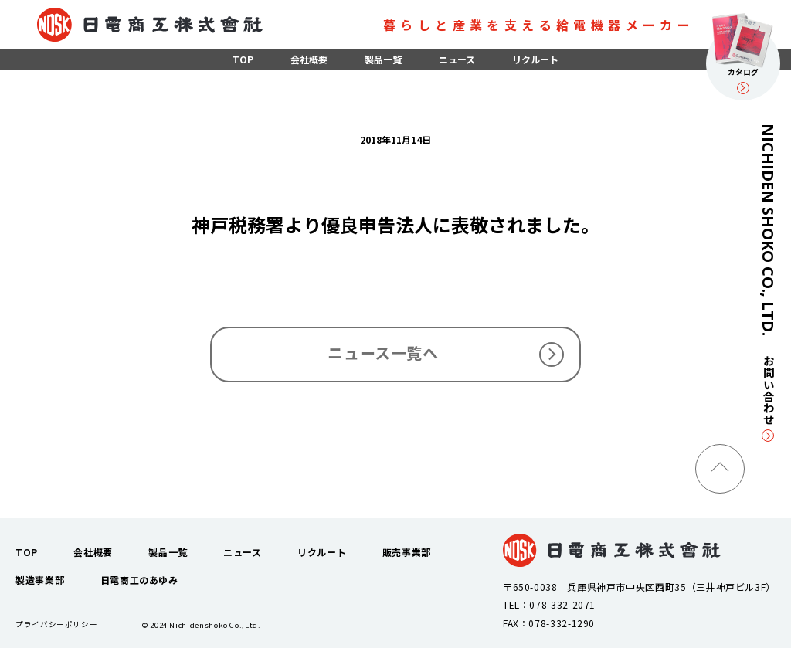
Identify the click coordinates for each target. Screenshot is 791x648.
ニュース (457, 59)
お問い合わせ (768, 398)
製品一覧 (383, 59)
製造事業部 (39, 579)
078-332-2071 (562, 604)
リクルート (535, 59)
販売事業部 (406, 551)
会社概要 (309, 59)
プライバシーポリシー (56, 624)
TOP (243, 59)
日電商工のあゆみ (139, 579)
